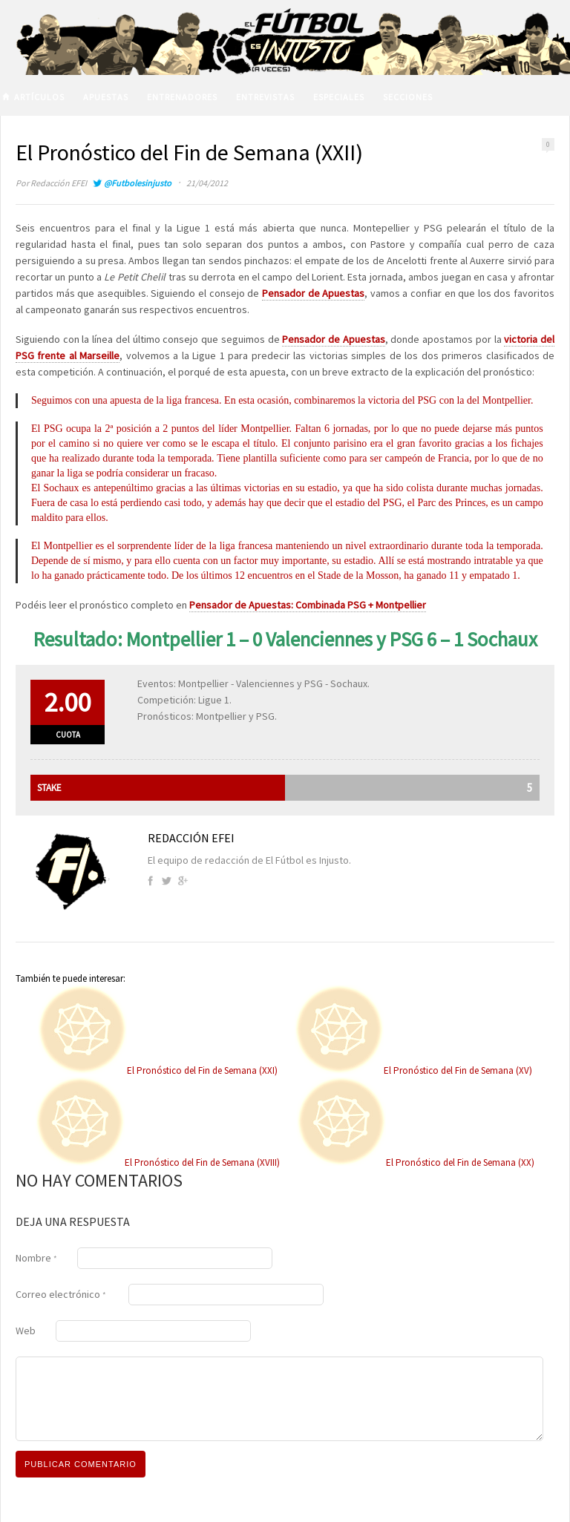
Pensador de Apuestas (313, 293)
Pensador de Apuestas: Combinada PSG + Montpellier (307, 604)
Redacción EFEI (58, 182)
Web (26, 1330)
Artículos (39, 96)
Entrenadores (182, 96)
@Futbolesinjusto (137, 182)
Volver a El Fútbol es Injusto (108, 134)
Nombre (36, 1257)
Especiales (338, 96)
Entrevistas (265, 96)
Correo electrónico (61, 1294)
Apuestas (105, 96)
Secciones (408, 96)
